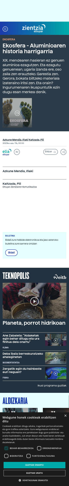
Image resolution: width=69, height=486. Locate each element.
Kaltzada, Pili (36, 139)
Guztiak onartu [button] (34, 465)
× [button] (65, 416)
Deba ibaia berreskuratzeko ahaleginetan (23, 355)
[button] (5, 28)
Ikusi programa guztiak (52, 385)
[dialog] (34, 449)
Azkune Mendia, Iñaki (15, 139)
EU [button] (17, 152)
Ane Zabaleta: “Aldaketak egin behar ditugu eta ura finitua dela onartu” (21, 339)
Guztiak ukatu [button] (34, 473)
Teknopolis (16, 275)
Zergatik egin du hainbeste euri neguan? (22, 370)
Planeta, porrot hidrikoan (34, 323)
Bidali (11, 252)
